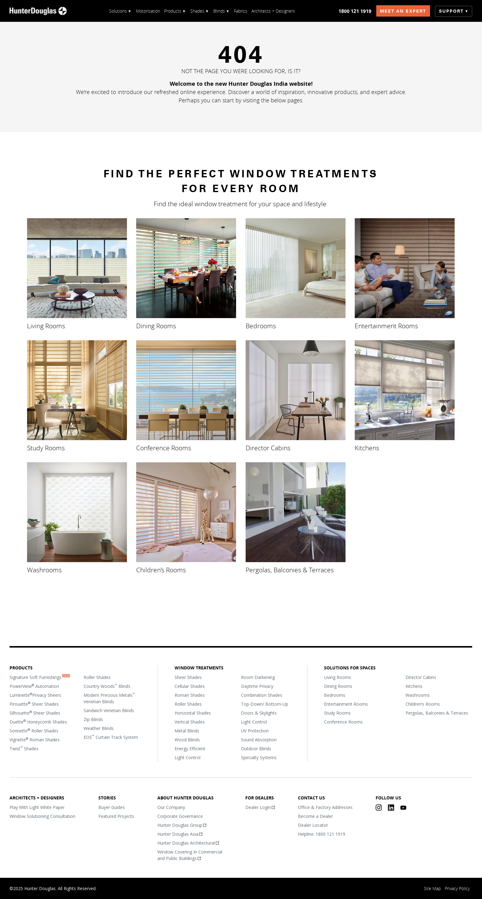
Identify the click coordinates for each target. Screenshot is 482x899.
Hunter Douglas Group (179, 825)
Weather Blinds (99, 728)
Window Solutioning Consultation (42, 816)
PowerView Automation (34, 686)
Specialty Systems (259, 757)
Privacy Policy (457, 888)
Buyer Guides (112, 807)
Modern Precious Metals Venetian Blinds (109, 698)
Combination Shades (261, 695)
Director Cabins (268, 447)
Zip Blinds (93, 719)
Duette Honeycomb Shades (38, 721)
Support (451, 11)
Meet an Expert (403, 11)
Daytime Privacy (257, 686)
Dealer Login (258, 807)
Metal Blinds (187, 730)
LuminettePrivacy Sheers (35, 695)
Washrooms (44, 569)
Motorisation (148, 11)
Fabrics (240, 11)
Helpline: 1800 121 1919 (321, 834)
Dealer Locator (313, 825)
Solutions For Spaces (350, 668)
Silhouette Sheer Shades (35, 712)
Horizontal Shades (193, 713)
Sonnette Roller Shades (34, 730)
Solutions (118, 11)
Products (172, 11)
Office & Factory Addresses (325, 807)
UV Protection (255, 730)
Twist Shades (24, 748)
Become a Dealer (315, 816)
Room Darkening (258, 677)
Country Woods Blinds (107, 686)
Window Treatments (199, 668)
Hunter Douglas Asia (177, 834)
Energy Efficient (190, 748)
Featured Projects (116, 816)
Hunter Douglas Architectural (186, 843)
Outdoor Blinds (256, 748)
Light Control (187, 757)
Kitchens (367, 447)
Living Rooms (46, 325)
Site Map (432, 888)
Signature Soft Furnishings (35, 677)
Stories (107, 797)
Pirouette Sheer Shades (34, 703)
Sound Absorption (259, 739)
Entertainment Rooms (386, 325)
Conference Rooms (164, 447)
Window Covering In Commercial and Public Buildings (189, 855)
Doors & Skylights (259, 713)
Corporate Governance (180, 816)
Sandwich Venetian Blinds (109, 710)
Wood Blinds (187, 739)
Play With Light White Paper (37, 807)
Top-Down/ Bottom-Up (264, 704)
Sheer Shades (188, 677)
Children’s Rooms (161, 569)
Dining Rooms (156, 325)
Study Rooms (46, 447)
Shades (197, 11)
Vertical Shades (190, 721)
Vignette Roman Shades (35, 739)
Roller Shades (97, 677)
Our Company (171, 807)
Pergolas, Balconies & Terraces (290, 569)
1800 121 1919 (355, 11)
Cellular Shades (190, 686)
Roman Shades (190, 695)
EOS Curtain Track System (111, 737)
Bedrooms (261, 325)
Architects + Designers (273, 11)
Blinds (219, 11)
